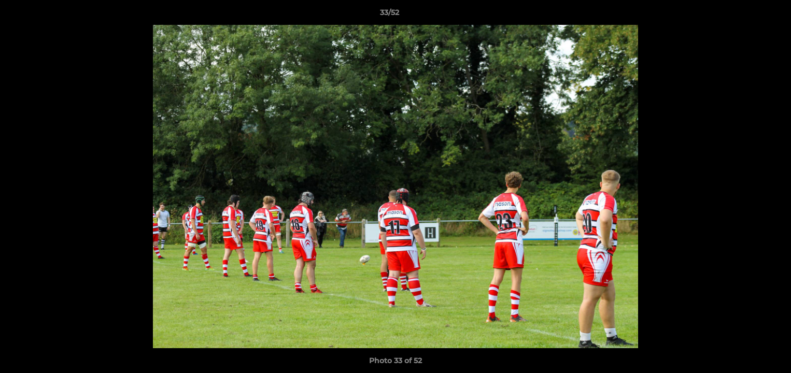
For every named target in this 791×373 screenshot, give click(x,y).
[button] (747, 15)
